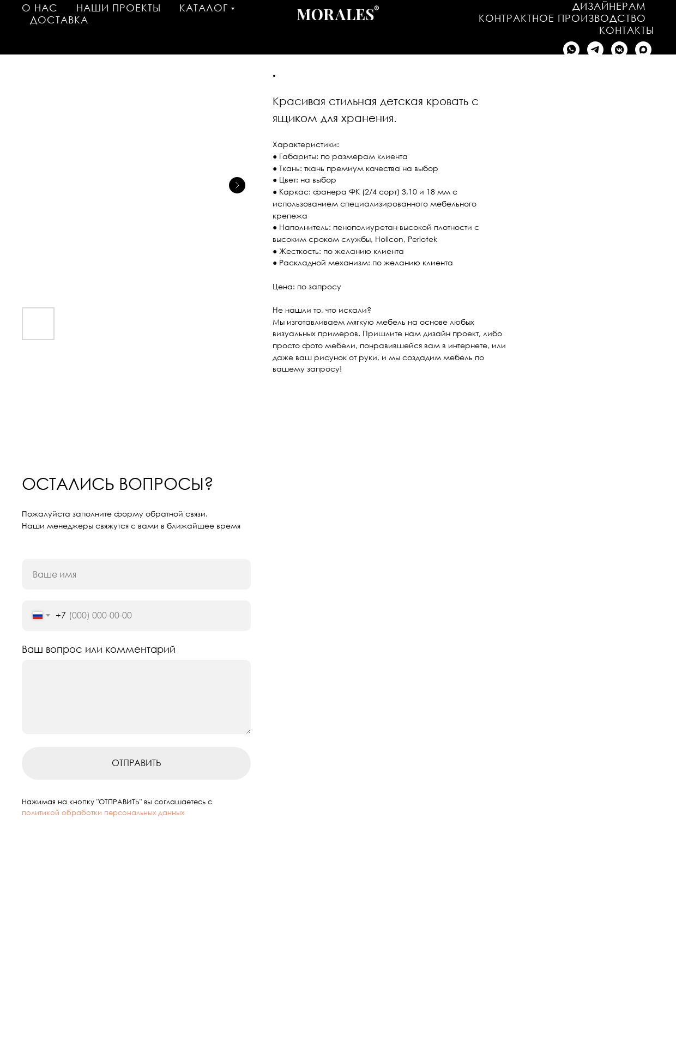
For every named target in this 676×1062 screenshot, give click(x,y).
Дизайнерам (609, 6)
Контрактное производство (562, 18)
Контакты (626, 30)
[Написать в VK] (619, 49)
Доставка (59, 20)
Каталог (203, 8)
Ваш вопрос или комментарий (99, 649)
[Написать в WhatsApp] (571, 49)
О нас (40, 8)
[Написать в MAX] (643, 49)
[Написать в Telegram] (595, 49)
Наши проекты (118, 8)
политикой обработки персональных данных (103, 812)
